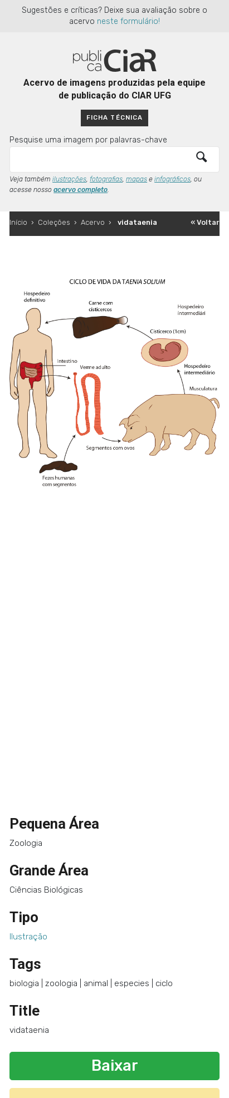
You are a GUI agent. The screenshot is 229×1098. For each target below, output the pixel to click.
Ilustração (28, 937)
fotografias (106, 179)
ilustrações (69, 179)
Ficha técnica (114, 117)
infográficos (172, 179)
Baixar (114, 1066)
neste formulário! (128, 21)
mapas (136, 179)
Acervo (93, 222)
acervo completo (80, 190)
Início (18, 222)
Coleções (54, 222)
